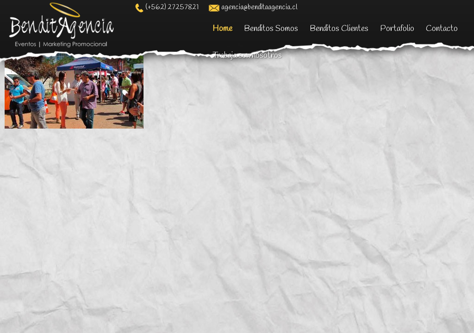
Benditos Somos (271, 28)
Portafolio (397, 28)
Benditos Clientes (339, 28)
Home (222, 28)
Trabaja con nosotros (247, 55)
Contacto (442, 28)
